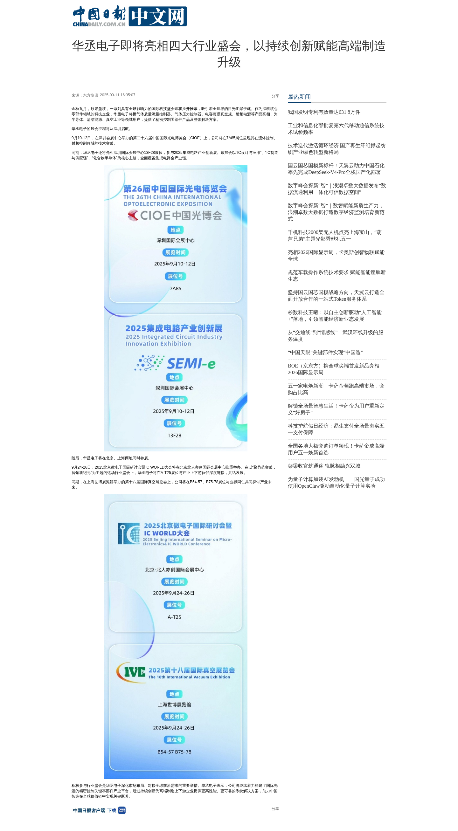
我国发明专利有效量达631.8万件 (324, 112)
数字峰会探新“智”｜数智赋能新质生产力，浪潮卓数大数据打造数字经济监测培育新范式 (336, 212)
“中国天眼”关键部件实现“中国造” (325, 352)
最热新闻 (299, 96)
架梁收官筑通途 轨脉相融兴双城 (324, 466)
